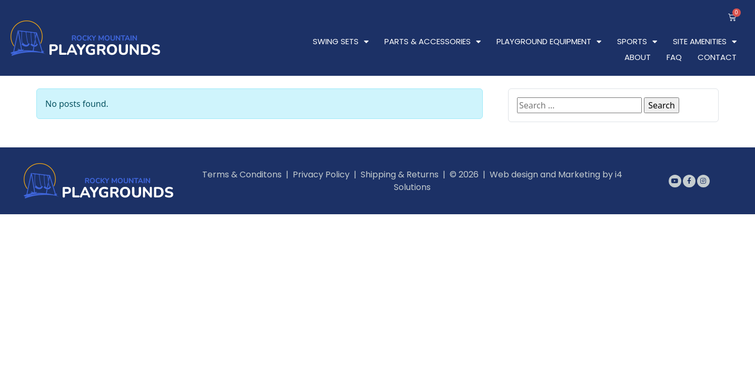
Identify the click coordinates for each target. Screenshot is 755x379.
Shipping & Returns (400, 174)
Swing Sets (341, 41)
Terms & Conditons (242, 174)
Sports (637, 41)
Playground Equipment (548, 41)
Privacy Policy (321, 174)
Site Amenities (705, 41)
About (637, 57)
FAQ (674, 57)
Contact (717, 57)
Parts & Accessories (432, 41)
